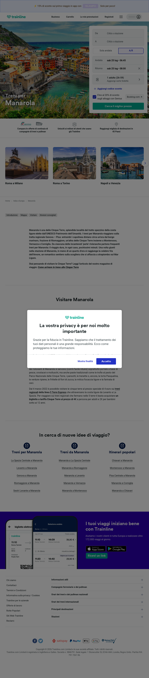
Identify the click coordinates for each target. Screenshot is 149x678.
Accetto (106, 361)
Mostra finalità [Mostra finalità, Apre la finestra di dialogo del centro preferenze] (85, 361)
